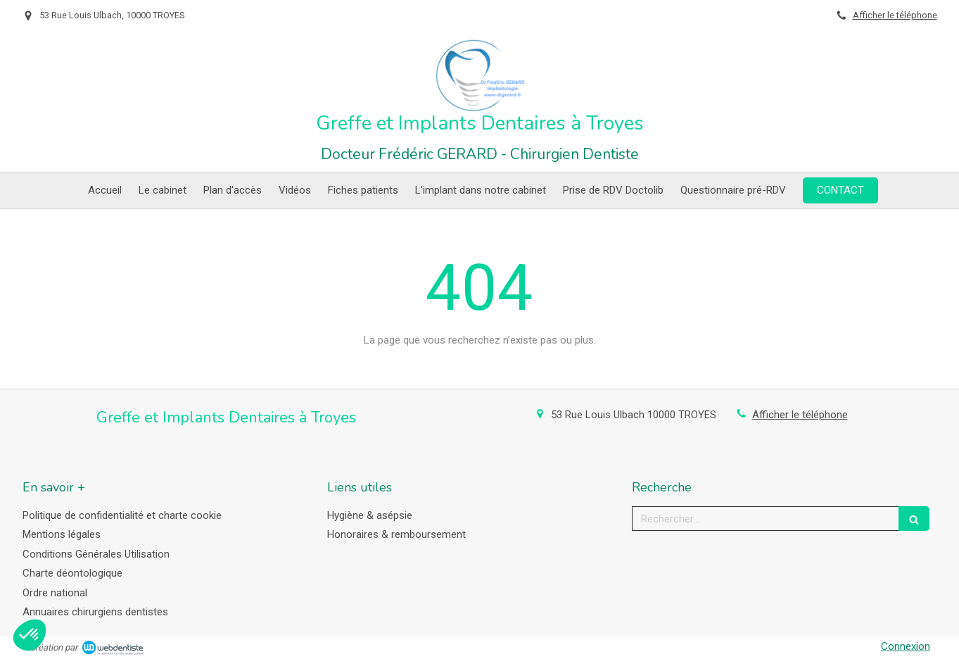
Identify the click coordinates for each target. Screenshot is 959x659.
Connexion (905, 646)
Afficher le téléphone (895, 15)
